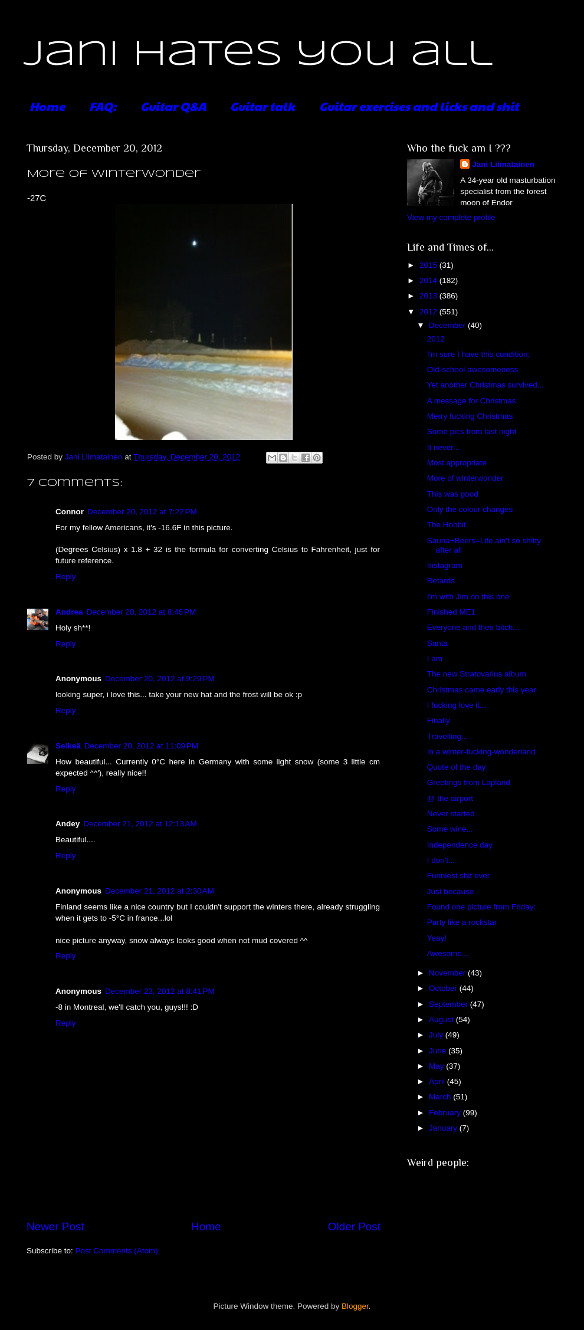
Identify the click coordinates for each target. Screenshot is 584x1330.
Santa (437, 643)
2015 (429, 265)
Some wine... (450, 829)
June (438, 1050)
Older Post (354, 1226)
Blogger (355, 1306)
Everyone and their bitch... (473, 627)
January (444, 1128)
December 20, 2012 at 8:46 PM (141, 611)
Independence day (460, 844)
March (441, 1096)
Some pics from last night (472, 431)
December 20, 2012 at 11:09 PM (141, 745)
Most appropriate (457, 462)
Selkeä (68, 745)
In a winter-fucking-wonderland (481, 751)
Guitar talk (262, 106)
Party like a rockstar (462, 922)
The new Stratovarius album (476, 673)
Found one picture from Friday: (481, 906)
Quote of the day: (457, 767)
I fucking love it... (457, 705)
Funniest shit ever (458, 875)
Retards (441, 580)
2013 (429, 295)
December (448, 325)
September (449, 1004)
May (437, 1066)
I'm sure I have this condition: (478, 354)
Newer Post (55, 1226)
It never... (443, 447)
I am (434, 658)
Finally (438, 720)
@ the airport (450, 798)
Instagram (444, 565)
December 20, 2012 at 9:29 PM (160, 678)
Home (47, 106)
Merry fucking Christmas (470, 416)
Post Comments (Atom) (117, 1250)
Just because (450, 891)
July (437, 1034)
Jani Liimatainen (503, 164)
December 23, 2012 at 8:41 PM (160, 991)
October (444, 988)
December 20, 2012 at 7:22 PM (142, 511)
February (446, 1112)
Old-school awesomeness (473, 369)
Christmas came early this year (481, 689)
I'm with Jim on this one (468, 596)
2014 (429, 280)
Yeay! (437, 938)
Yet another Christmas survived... (485, 384)
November (448, 972)
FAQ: (102, 106)
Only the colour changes (470, 509)
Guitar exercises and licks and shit (419, 106)
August (442, 1019)
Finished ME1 (451, 611)
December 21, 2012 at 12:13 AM (140, 823)
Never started (451, 813)
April (438, 1081)
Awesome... (447, 953)
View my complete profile (451, 217)
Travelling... (447, 736)
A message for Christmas (471, 400)
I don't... (441, 860)
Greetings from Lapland (468, 782)
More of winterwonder (465, 478)
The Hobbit (446, 524)
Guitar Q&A (173, 106)
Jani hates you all (258, 55)
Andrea (69, 611)
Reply (65, 576)
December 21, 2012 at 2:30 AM (159, 890)
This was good (452, 494)
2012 (429, 311)
